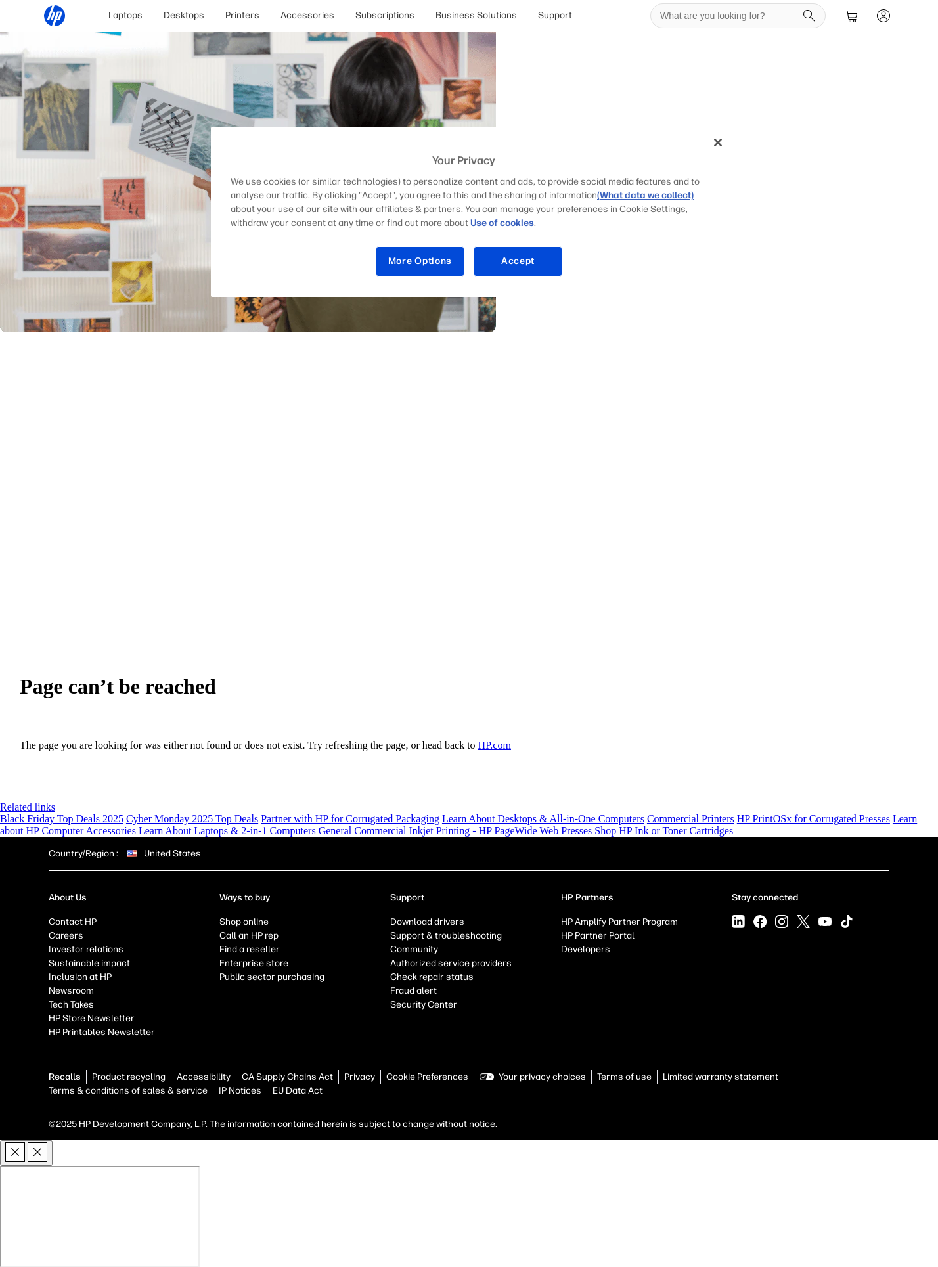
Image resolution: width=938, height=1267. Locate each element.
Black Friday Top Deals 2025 (61, 818)
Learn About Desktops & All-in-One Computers (543, 818)
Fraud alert (413, 990)
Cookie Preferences (427, 1076)
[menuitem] (125, 16)
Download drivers (427, 921)
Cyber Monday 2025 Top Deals (192, 818)
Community (414, 949)
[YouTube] (825, 921)
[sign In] (883, 16)
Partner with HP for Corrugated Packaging (350, 818)
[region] (473, 212)
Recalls (65, 1076)
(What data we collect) (645, 195)
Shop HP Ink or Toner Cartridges (663, 830)
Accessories (307, 15)
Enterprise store (253, 963)
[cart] (852, 16)
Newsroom (71, 990)
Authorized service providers (451, 963)
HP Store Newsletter (92, 1018)
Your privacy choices (542, 1076)
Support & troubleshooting (446, 935)
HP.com (494, 745)
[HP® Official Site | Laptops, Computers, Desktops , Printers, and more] (54, 16)
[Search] (809, 16)
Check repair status (432, 977)
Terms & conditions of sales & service (128, 1090)
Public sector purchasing (271, 977)
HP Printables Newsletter (102, 1032)
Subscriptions (384, 15)
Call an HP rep (249, 935)
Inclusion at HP (80, 977)
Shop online (244, 921)
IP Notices (240, 1090)
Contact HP (73, 921)
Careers (66, 935)
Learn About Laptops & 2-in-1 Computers (227, 830)
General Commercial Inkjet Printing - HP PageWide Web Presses (455, 830)
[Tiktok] (846, 921)
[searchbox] (728, 15)
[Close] (718, 142)
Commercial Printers (690, 818)
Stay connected (765, 897)
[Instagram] (781, 921)
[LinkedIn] (738, 921)
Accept (518, 261)
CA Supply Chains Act (287, 1076)
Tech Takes (71, 1004)
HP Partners (587, 897)
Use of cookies (502, 223)
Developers (585, 949)
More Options (420, 261)
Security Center (423, 1004)
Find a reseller (249, 949)
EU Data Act (298, 1090)
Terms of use (624, 1076)
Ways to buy (244, 897)
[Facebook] (760, 921)
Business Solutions (476, 15)
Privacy (359, 1076)
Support (555, 15)
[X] (803, 921)
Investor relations (86, 949)
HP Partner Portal (598, 935)
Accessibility (204, 1076)
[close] (26, 1153)
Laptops (125, 15)
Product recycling (129, 1076)
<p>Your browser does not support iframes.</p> (100, 1216)
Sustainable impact (89, 963)
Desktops (184, 15)
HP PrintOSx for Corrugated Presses (813, 818)
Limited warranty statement (720, 1076)
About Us (68, 897)
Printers (242, 15)
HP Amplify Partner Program (619, 921)
